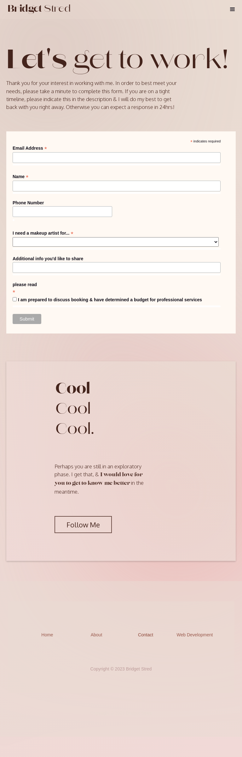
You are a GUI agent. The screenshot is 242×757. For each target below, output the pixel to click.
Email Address (30, 148)
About (96, 634)
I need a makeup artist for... (43, 233)
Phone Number (28, 202)
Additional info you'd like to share (48, 258)
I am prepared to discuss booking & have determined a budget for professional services (110, 299)
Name (20, 177)
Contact (145, 634)
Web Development (195, 634)
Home (47, 634)
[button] (232, 9)
